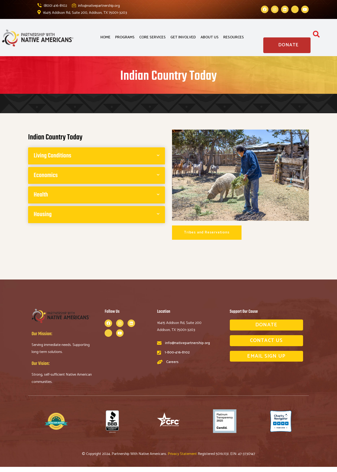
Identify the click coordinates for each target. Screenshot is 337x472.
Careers (172, 362)
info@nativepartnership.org (96, 6)
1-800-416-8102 (177, 352)
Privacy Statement (183, 454)
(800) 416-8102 (52, 6)
